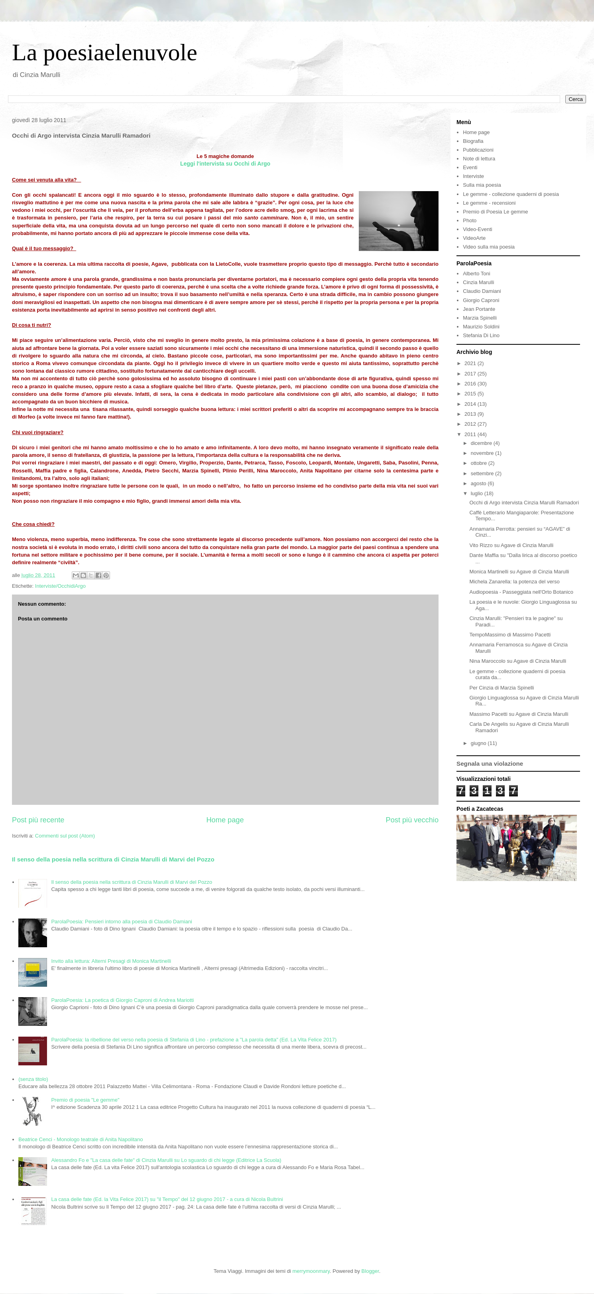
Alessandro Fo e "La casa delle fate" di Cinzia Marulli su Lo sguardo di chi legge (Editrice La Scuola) (166, 1160)
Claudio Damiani (482, 291)
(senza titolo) (33, 1079)
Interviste (473, 176)
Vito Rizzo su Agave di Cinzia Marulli (511, 545)
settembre (483, 473)
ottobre (479, 463)
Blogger (370, 1271)
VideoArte (474, 238)
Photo (469, 220)
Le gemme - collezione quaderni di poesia (511, 194)
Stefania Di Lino (481, 335)
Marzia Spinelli (480, 318)
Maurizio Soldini (481, 327)
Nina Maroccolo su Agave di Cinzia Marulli (517, 661)
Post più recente (38, 820)
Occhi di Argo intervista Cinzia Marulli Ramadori (524, 503)
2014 (471, 404)
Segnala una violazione (489, 763)
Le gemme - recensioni (489, 203)
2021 (471, 363)
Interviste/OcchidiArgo (60, 586)
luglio (477, 493)
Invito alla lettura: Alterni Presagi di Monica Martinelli (111, 961)
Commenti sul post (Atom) (65, 836)
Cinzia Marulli (478, 282)
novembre (483, 453)
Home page (225, 820)
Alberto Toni (476, 274)
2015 (471, 394)
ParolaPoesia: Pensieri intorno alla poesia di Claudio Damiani (121, 922)
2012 (471, 424)
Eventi (470, 167)
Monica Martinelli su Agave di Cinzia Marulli (519, 572)
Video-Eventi (477, 229)
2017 (471, 374)
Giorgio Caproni (481, 300)
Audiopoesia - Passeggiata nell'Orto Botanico (521, 592)
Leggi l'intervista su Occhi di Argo (225, 163)
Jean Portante (479, 309)
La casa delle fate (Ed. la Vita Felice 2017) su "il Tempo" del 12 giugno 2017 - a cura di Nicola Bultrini (167, 1199)
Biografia (473, 141)
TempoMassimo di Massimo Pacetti (510, 635)
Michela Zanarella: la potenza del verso (514, 582)
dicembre (482, 443)
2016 (471, 384)
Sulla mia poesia (482, 185)
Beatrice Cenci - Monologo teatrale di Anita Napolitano (80, 1139)
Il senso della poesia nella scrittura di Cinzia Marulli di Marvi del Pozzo (113, 859)
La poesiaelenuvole (104, 52)
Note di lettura (479, 159)
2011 (471, 434)
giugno (479, 743)
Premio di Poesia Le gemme (495, 212)
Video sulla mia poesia (489, 247)
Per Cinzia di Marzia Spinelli (501, 688)
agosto (479, 483)
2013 (471, 414)
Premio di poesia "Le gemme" (85, 1100)
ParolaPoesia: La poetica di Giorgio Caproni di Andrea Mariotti (122, 1000)
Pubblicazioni (478, 150)
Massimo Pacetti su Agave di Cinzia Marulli (518, 714)
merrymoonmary (311, 1271)
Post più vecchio (412, 820)
